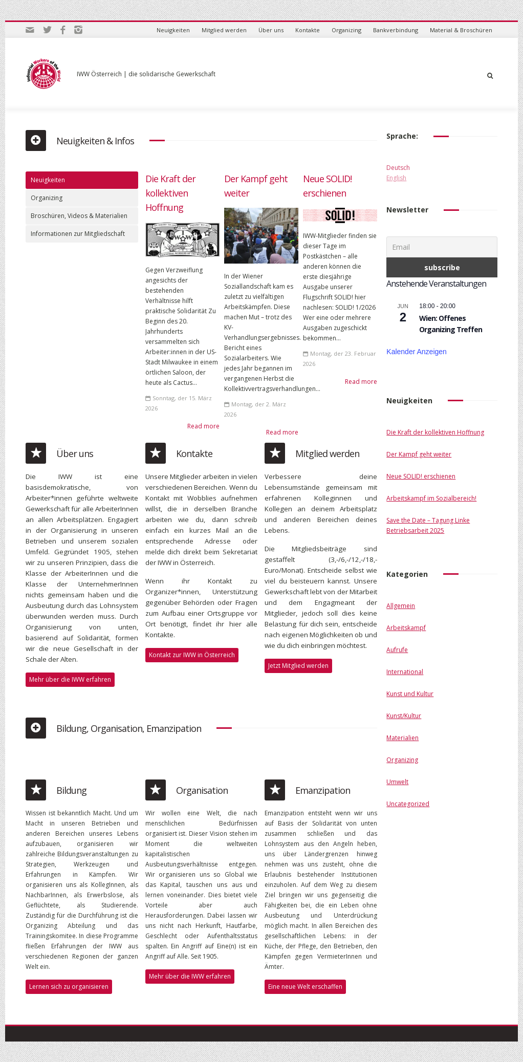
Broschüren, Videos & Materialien (79, 215)
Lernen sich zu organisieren (68, 986)
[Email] (441, 246)
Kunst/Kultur (403, 715)
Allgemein (400, 605)
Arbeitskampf (406, 627)
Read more (203, 426)
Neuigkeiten (173, 30)
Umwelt (397, 781)
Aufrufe (397, 649)
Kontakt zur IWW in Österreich (192, 655)
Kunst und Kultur (409, 693)
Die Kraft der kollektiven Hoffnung (170, 192)
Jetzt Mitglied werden (298, 665)
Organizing (346, 30)
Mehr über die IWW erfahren (70, 679)
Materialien (402, 737)
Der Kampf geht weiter (418, 454)
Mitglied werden (224, 30)
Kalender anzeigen (416, 352)
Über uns (271, 30)
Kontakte (307, 30)
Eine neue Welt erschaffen (305, 986)
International (404, 671)
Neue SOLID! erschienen (420, 476)
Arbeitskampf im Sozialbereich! (431, 498)
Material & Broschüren (461, 30)
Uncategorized (407, 803)
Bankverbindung (395, 30)
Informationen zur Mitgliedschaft (78, 233)
